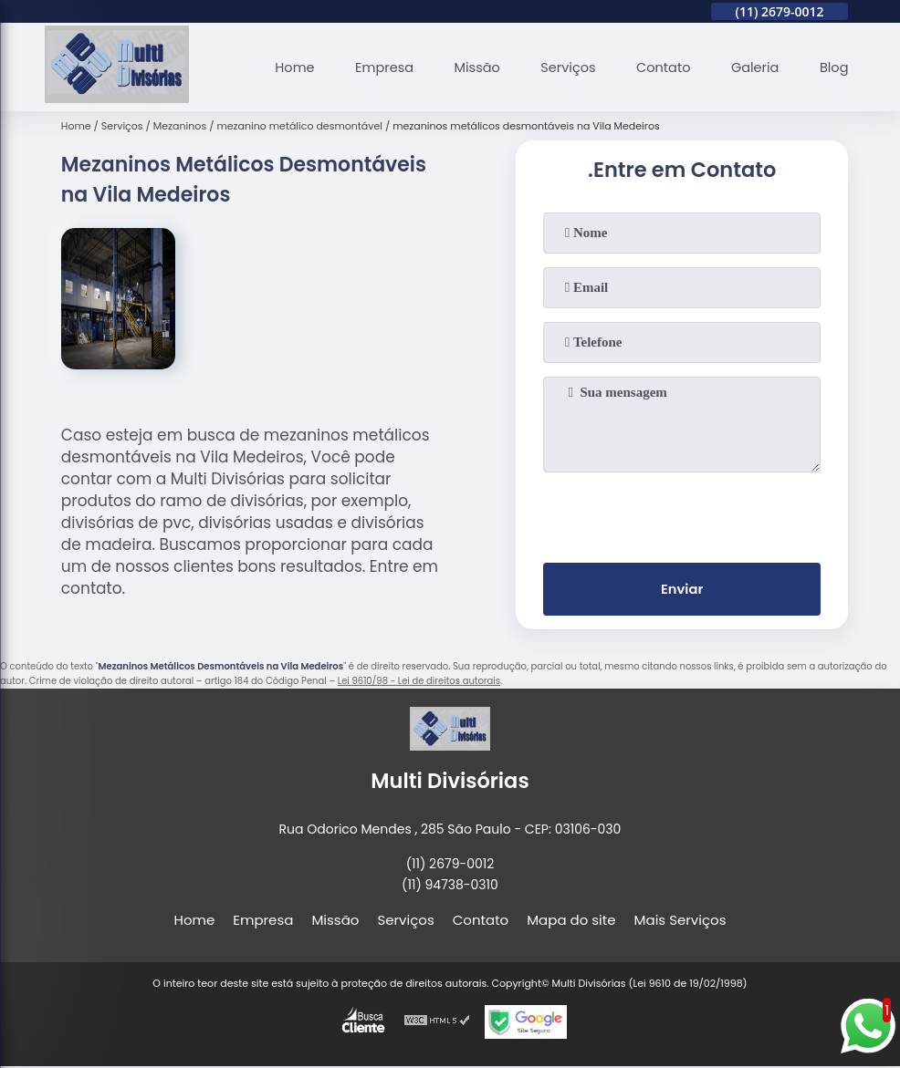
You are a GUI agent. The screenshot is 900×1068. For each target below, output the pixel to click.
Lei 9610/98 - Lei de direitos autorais (419, 683)
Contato (658, 67)
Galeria (752, 67)
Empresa (372, 67)
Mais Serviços (680, 921)
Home (281, 67)
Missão (468, 67)
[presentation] (682, 513)
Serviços (561, 67)
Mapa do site (571, 921)
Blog (834, 67)
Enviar (682, 590)
